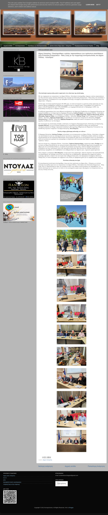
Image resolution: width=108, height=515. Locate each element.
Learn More (90, 5)
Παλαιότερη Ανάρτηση (96, 466)
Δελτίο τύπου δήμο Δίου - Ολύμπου (60, 46)
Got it (98, 5)
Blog (97, 46)
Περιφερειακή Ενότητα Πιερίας (84, 46)
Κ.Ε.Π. (5, 478)
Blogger (71, 507)
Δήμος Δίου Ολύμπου (9, 475)
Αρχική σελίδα (8, 46)
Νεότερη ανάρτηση (45, 466)
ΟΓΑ (4, 480)
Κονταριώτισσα (20, 46)
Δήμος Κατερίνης (47, 460)
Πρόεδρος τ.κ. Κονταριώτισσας (37, 46)
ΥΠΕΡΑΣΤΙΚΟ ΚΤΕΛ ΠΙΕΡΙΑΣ (11, 484)
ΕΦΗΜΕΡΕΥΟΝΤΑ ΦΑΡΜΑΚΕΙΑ (12, 482)
